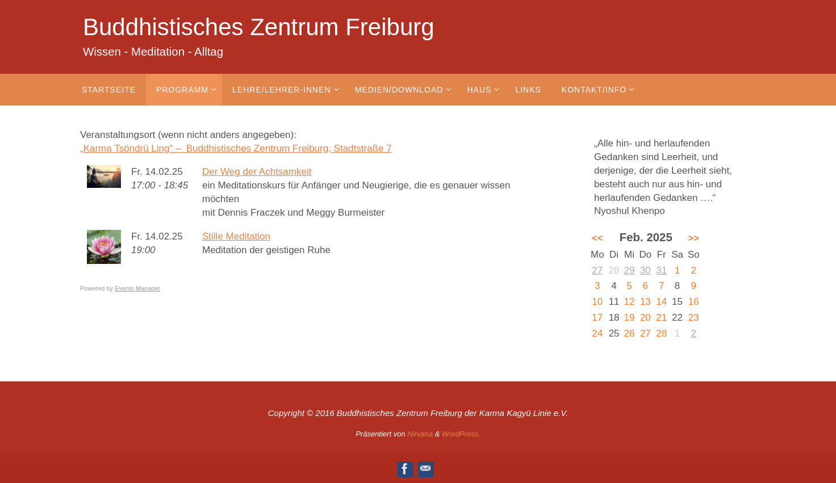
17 (597, 317)
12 (629, 301)
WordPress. (461, 434)
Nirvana (420, 434)
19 (629, 317)
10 (597, 301)
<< (597, 238)
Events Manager (137, 288)
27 (597, 270)
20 (645, 317)
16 (693, 301)
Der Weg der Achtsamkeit (256, 171)
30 (645, 270)
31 (661, 270)
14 (661, 301)
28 (661, 333)
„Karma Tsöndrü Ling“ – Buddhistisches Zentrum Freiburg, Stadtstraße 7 (236, 148)
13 (645, 301)
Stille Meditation (236, 236)
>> (693, 238)
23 (693, 317)
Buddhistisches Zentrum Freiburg (258, 27)
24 (597, 333)
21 (661, 317)
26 (629, 333)
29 (629, 270)
